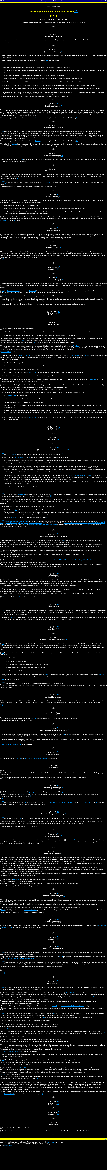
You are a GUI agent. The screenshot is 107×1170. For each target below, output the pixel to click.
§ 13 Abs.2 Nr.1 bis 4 (30, 910)
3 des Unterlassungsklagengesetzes (17, 523)
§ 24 (32, 1020)
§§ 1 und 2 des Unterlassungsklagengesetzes (42, 524)
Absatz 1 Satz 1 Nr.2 (72, 355)
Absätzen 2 (21, 494)
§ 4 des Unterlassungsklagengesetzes (80, 475)
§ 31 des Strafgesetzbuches (12, 744)
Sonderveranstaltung (13, 291)
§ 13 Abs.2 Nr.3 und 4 (35, 523)
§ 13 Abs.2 (87, 524)
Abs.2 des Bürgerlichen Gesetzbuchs (83, 560)
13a (59, 1013)
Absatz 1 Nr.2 (33, 372)
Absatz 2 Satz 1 (9, 1094)
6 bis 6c (22, 457)
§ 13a (61, 956)
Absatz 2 (88, 355)
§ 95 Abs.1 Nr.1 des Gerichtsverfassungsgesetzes (19, 958)
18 (35, 718)
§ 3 (16, 510)
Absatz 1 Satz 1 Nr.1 (25, 355)
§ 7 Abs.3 (21, 340)
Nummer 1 (102, 674)
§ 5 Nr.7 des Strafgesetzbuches (38, 758)
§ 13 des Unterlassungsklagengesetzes (16, 521)
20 (25, 758)
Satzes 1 (37, 118)
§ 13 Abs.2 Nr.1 (86, 802)
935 (99, 925)
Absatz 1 (14, 144)
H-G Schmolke (51, 1142)
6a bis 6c (75, 840)
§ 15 (19, 818)
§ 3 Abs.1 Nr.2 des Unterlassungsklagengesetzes (79, 523)
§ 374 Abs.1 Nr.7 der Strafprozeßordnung (60, 802)
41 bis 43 (54, 1006)
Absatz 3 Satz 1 (24, 1068)
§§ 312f (53, 560)
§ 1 (47, 60)
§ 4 (64, 540)
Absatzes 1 (32, 291)
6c (15, 454)
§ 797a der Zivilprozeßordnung (11, 1051)
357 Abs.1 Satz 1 (64, 560)
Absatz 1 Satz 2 (6, 352)
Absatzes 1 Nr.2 (5, 220)
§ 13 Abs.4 (18, 597)
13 (54, 1013)
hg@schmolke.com (10, 1145)
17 (33, 718)
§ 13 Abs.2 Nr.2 (100, 523)
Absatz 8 (3, 1074)
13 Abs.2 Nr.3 (69, 993)
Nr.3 (15, 220)
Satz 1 (36, 342)
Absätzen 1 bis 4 (12, 396)
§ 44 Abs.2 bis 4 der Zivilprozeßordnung (73, 1006)
